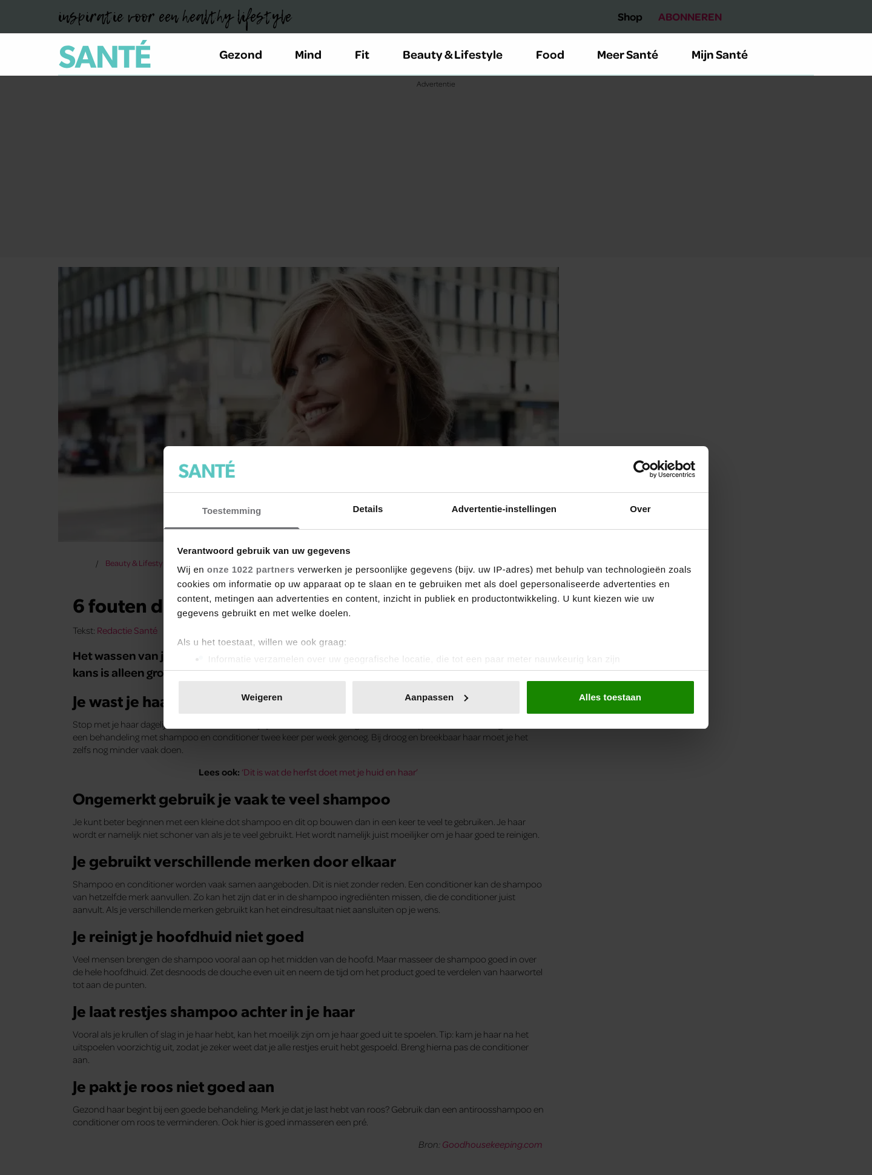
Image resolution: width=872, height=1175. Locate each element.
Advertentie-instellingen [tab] (504, 509)
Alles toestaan (610, 697)
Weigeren (261, 697)
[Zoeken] (804, 54)
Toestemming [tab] (232, 510)
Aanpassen (436, 697)
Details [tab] (368, 509)
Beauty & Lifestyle (460, 54)
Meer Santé (634, 54)
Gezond (247, 54)
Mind (315, 54)
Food (557, 54)
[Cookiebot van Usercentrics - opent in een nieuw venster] (642, 469)
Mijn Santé (728, 54)
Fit (369, 54)
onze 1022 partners (251, 569)
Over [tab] (640, 509)
